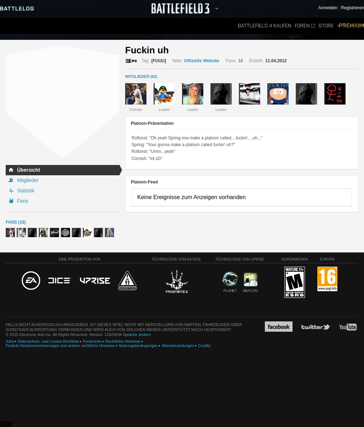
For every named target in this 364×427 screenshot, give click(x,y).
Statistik (25, 190)
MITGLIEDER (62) (141, 76)
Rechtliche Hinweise (122, 341)
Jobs (10, 341)
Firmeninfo (92, 341)
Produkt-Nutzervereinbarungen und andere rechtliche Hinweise (60, 345)
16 (240, 60)
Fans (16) (16, 222)
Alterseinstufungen (178, 345)
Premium (350, 25)
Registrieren (352, 8)
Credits (204, 345)
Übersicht (28, 170)
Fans (22, 201)
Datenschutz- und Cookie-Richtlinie (48, 341)
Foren (305, 26)
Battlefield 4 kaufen (264, 26)
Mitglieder (28, 180)
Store (326, 26)
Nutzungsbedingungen (138, 345)
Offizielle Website (201, 60)
